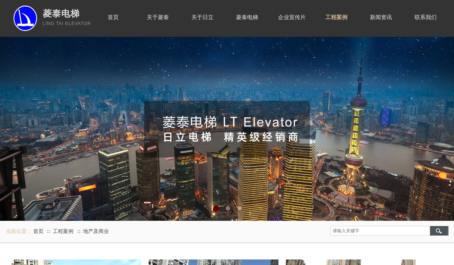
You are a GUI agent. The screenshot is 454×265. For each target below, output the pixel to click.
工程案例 (63, 231)
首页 (38, 231)
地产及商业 (96, 231)
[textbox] (380, 231)
